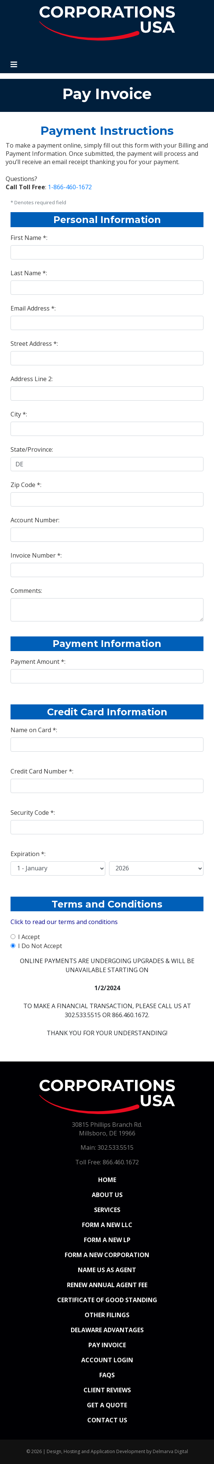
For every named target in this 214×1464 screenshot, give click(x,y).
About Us (107, 1195)
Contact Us (107, 1420)
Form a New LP (107, 1240)
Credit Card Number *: (42, 771)
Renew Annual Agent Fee (107, 1285)
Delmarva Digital (170, 1451)
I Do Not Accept (40, 946)
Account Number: (35, 520)
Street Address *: (34, 343)
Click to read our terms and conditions (64, 922)
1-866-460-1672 (70, 187)
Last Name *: (29, 273)
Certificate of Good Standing (107, 1300)
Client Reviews (107, 1390)
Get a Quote (107, 1405)
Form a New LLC (107, 1225)
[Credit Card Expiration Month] (58, 868)
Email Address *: (33, 308)
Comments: (26, 591)
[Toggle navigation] (14, 64)
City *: (19, 414)
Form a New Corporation (107, 1255)
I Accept (29, 937)
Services (107, 1210)
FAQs (107, 1375)
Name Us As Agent (107, 1270)
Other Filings (107, 1315)
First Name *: (29, 238)
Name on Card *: (34, 730)
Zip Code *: (26, 485)
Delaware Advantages (107, 1330)
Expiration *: (28, 854)
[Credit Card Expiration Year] (156, 868)
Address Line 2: (32, 379)
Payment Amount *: (38, 661)
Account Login (107, 1360)
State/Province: (32, 449)
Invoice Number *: (36, 555)
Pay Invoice (107, 1345)
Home (123, 1179)
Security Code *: (33, 812)
